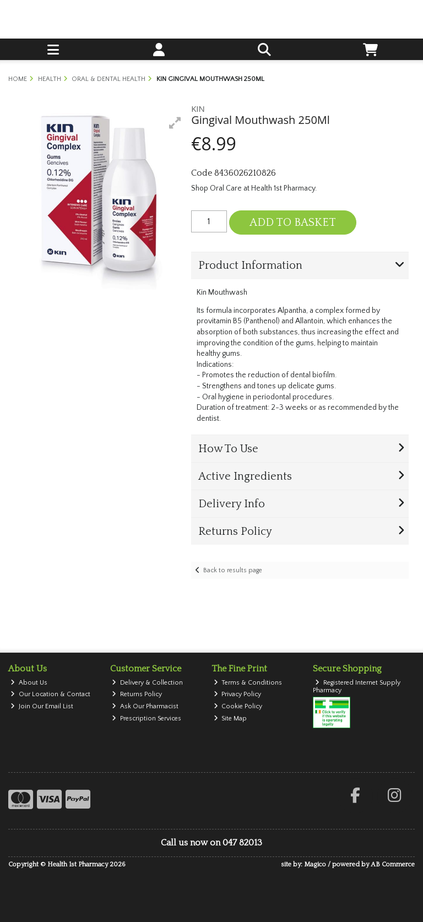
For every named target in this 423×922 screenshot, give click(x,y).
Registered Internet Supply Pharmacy (356, 686)
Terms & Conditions (248, 682)
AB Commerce (393, 864)
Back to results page (232, 570)
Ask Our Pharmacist (145, 706)
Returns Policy (137, 694)
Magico (315, 864)
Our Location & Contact (50, 694)
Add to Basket (293, 222)
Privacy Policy (238, 694)
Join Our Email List (41, 706)
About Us (28, 682)
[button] (175, 123)
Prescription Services (146, 718)
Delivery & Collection (147, 682)
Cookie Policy (238, 706)
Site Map (230, 718)
